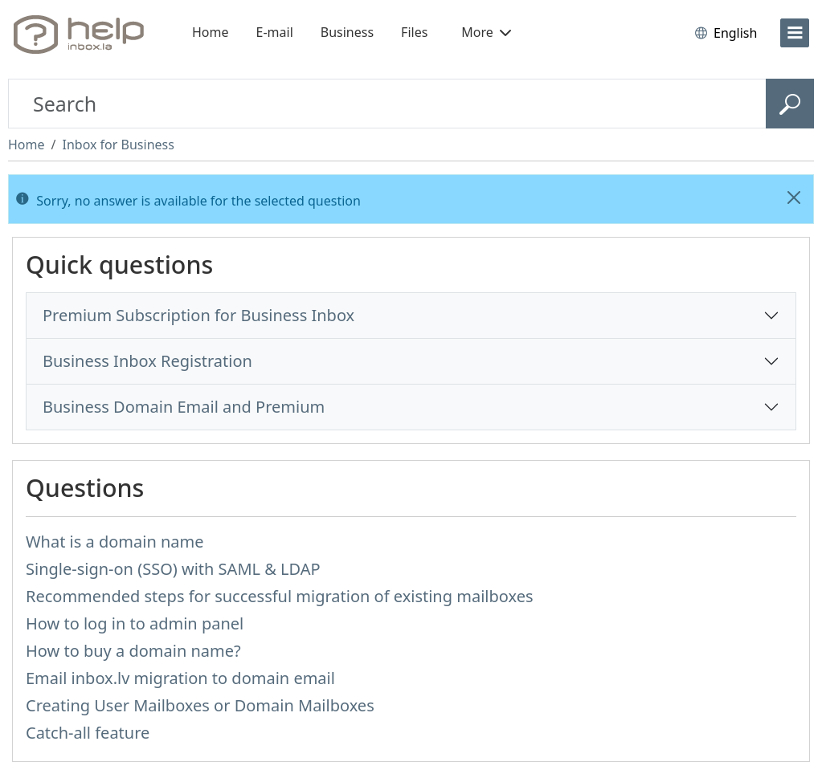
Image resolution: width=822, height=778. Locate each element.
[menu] (794, 32)
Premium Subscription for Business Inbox (198, 315)
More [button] (486, 32)
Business (347, 32)
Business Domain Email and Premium (184, 407)
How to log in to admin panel (134, 623)
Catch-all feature (87, 732)
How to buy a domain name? (133, 651)
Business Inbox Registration (147, 361)
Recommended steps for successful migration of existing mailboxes (280, 596)
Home (210, 32)
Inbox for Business (118, 144)
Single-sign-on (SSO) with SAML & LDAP (173, 569)
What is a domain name (115, 541)
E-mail (274, 32)
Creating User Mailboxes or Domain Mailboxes (200, 705)
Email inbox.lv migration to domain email (180, 678)
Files (414, 32)
